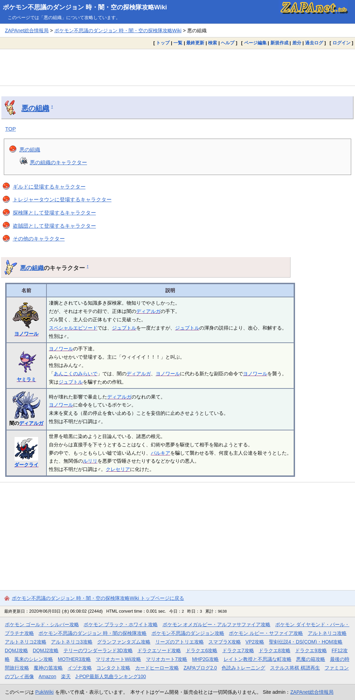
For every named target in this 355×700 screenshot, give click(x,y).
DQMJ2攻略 (46, 650)
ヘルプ (227, 42)
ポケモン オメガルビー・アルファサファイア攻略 (217, 624)
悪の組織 (35, 108)
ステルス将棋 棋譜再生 (295, 668)
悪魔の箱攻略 (310, 659)
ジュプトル (124, 328)
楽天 (66, 676)
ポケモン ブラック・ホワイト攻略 (121, 624)
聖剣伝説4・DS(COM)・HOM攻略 (306, 642)
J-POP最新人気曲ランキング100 (110, 676)
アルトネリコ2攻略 (25, 642)
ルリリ (90, 461)
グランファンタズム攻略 (123, 642)
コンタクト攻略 (113, 668)
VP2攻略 (254, 642)
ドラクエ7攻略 (238, 650)
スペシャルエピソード (73, 328)
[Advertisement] (177, 67)
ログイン (341, 42)
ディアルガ (148, 311)
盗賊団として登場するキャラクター (54, 226)
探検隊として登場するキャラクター (54, 213)
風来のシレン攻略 (33, 659)
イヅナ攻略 (80, 668)
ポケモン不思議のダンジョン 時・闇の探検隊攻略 (92, 633)
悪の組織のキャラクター (58, 162)
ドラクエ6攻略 (202, 650)
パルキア (160, 453)
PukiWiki (44, 692)
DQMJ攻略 (16, 650)
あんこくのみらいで (75, 373)
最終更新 (195, 42)
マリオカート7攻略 (167, 659)
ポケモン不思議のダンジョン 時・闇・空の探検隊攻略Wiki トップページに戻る (98, 598)
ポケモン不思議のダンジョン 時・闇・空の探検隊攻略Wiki (85, 7)
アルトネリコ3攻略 (72, 642)
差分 (296, 42)
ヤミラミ (26, 379)
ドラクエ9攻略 (311, 650)
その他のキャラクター (39, 239)
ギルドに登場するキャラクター (49, 187)
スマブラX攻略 (224, 642)
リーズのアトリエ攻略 (179, 642)
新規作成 (279, 42)
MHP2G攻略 (205, 659)
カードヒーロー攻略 (157, 668)
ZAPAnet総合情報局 (27, 30)
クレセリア (118, 469)
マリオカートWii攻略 (118, 659)
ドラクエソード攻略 (159, 650)
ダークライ (26, 464)
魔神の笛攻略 (48, 668)
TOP (10, 129)
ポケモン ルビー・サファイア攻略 (266, 633)
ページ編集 (255, 42)
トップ (163, 42)
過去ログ (314, 42)
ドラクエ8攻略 (275, 650)
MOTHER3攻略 (74, 659)
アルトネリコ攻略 (327, 633)
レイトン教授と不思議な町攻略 (258, 659)
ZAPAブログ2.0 (200, 668)
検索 (212, 42)
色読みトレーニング (243, 668)
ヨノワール (26, 333)
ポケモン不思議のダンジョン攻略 (187, 633)
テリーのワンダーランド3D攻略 (98, 650)
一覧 (177, 42)
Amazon (47, 676)
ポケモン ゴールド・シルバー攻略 (42, 624)
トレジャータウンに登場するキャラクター (62, 199)
